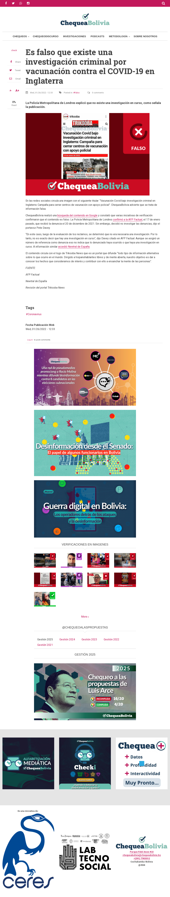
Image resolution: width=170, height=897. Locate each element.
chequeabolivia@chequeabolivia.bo (142, 855)
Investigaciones (74, 36)
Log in (30, 340)
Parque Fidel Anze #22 (141, 852)
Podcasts (97, 36)
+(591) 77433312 (142, 858)
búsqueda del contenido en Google (77, 215)
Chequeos (20, 36)
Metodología (118, 36)
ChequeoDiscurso (45, 36)
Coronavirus (34, 314)
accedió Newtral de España (74, 246)
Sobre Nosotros (145, 36)
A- (11, 90)
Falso (77, 93)
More (84, 616)
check (14, 50)
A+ (17, 90)
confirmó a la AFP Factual (127, 219)
